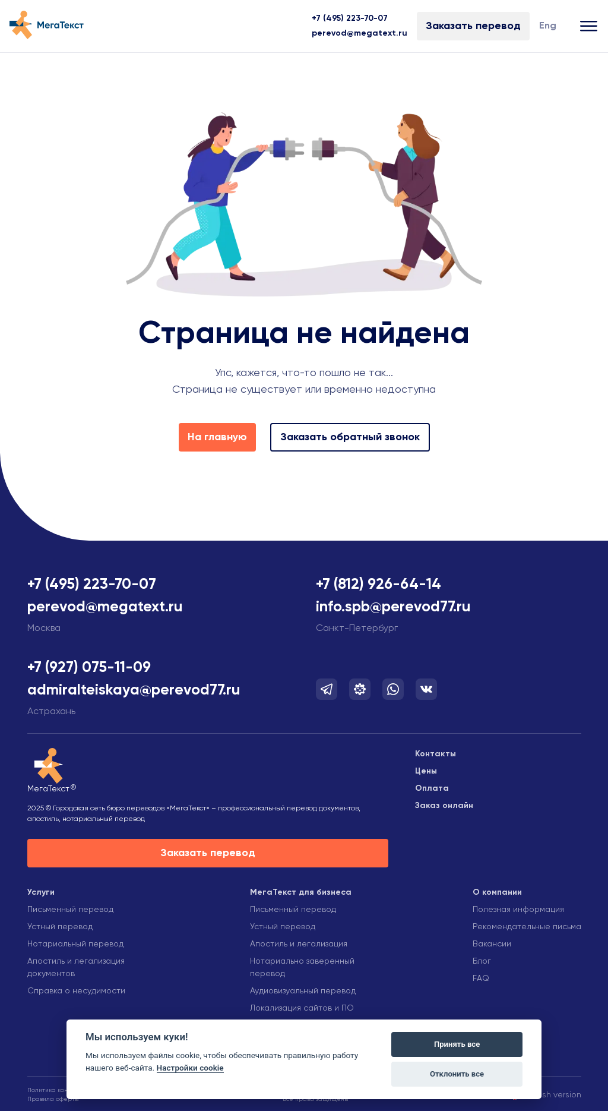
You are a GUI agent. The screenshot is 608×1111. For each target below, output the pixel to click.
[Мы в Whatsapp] (393, 689)
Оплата (432, 788)
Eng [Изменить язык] (547, 26)
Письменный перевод (70, 909)
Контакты (435, 754)
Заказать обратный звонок (350, 437)
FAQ (481, 978)
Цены (426, 771)
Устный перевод (60, 927)
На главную (217, 437)
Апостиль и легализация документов (76, 967)
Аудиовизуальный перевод (303, 991)
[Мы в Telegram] (326, 689)
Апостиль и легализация (298, 944)
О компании (497, 892)
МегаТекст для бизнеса (301, 892)
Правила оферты (53, 1099)
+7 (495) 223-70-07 (350, 18)
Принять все (457, 1044)
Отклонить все (457, 1073)
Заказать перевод (473, 26)
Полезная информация (518, 909)
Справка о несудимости (76, 991)
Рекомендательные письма (527, 927)
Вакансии (492, 944)
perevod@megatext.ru (359, 33)
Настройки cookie (190, 1067)
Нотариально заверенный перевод (302, 967)
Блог (482, 961)
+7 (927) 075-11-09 (89, 668)
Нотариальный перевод (75, 944)
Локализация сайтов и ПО (302, 1008)
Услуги (41, 892)
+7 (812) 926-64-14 (378, 584)
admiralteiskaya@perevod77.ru (133, 690)
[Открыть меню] (589, 26)
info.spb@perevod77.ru (393, 607)
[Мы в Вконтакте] (426, 689)
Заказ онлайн (444, 805)
